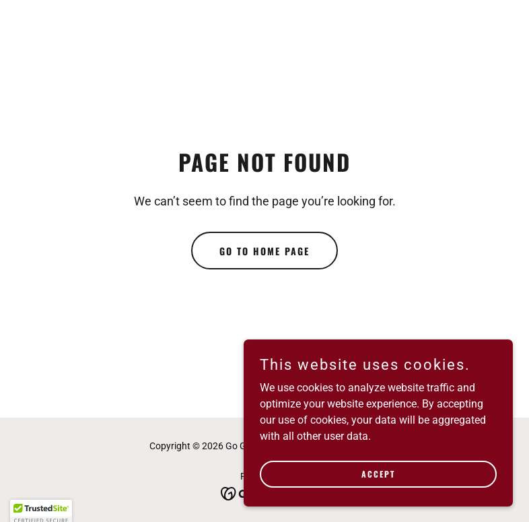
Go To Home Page (264, 251)
